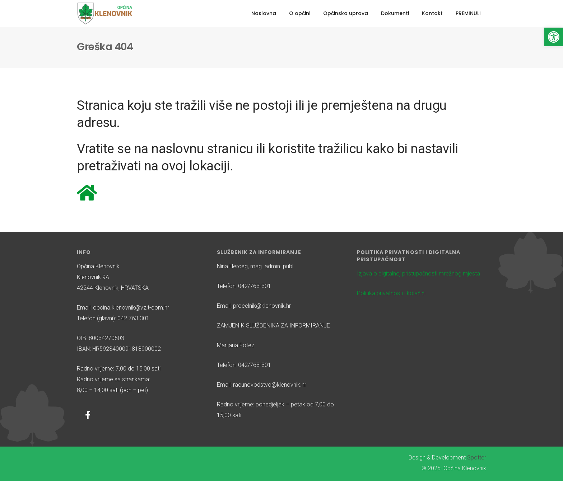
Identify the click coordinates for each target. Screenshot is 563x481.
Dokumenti (395, 13)
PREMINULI (468, 13)
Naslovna (263, 13)
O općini (299, 13)
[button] (553, 37)
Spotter (476, 457)
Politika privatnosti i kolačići (391, 293)
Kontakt (432, 13)
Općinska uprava (345, 13)
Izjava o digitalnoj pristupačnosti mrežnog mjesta (418, 273)
